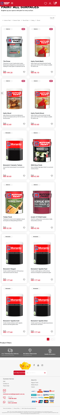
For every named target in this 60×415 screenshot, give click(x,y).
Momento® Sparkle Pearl (39, 269)
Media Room (34, 385)
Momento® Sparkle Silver (39, 321)
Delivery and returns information (8, 355)
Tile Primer (6, 61)
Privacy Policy (17, 408)
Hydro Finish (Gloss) (37, 113)
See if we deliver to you (27, 355)
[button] (24, 71)
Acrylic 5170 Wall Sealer (38, 217)
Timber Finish (7, 217)
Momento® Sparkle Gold (11, 321)
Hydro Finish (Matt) (37, 61)
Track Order (6, 386)
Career (33, 387)
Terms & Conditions (7, 408)
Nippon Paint (34, 382)
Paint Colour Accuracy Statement (29, 408)
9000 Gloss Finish (36, 165)
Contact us (6, 383)
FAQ (4, 381)
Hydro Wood (7, 113)
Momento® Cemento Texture (12, 165)
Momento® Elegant (9, 269)
